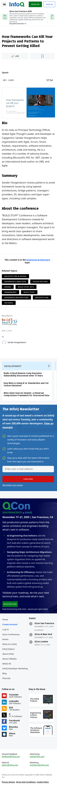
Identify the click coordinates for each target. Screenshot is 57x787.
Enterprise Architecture (38, 260)
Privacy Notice (8, 782)
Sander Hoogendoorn (17, 342)
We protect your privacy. (12, 485)
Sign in (49, 4)
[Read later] (42, 56)
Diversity (6, 678)
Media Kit (6, 663)
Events (5, 639)
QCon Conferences (11, 634)
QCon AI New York (43, 634)
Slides (11, 80)
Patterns (8, 303)
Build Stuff (29, 292)
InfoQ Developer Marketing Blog (15, 671)
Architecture (41, 297)
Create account (9, 624)
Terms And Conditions (26, 782)
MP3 (5, 80)
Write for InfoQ (9, 644)
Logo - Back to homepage (17, 4)
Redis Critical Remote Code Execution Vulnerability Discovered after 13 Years (23, 374)
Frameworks (10, 292)
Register (35, 4)
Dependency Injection (15, 281)
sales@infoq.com (37, 756)
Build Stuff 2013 (26, 287)
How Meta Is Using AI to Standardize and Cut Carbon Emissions (26, 384)
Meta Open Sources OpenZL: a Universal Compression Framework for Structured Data (26, 394)
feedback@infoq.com (11, 756)
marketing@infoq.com (39, 765)
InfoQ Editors (8, 649)
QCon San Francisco (44, 623)
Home (5, 619)
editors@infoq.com (10, 765)
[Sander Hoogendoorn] (4, 342)
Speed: (5, 72)
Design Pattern (40, 281)
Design (7, 287)
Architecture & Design (15, 276)
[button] (28, 479)
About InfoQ (8, 654)
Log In (6, 629)
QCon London (41, 641)
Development (12, 366)
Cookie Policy (43, 782)
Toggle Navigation (4, 4)
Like (17, 56)
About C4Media (9, 658)
